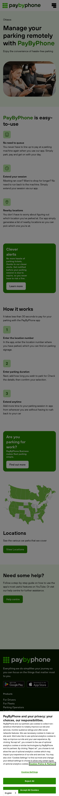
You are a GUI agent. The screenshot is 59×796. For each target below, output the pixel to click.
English (8, 793)
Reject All (29, 781)
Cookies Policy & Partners (42, 764)
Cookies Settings (29, 772)
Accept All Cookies (29, 790)
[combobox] (10, 793)
